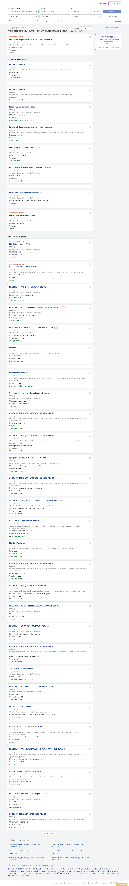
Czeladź (13, 491)
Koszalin (36, 871)
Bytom (13, 383)
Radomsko (47, 873)
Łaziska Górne (16, 762)
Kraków (44, 871)
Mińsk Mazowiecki (103, 871)
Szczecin (75, 873)
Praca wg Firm (94, 883)
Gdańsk (65, 869)
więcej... (83, 272)
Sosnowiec (14, 554)
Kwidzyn (53, 871)
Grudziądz (107, 869)
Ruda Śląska (15, 318)
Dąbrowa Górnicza (17, 404)
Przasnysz (38, 873)
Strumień (14, 255)
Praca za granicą (81, 883)
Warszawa (101, 873)
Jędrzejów (14, 871)
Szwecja (84, 873)
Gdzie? (73, 8)
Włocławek (111, 873)
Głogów (81, 869)
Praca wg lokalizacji (57, 883)
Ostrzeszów (12, 873)
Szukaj (113, 11)
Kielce (28, 871)
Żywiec (13, 804)
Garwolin (57, 869)
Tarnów (92, 873)
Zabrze (13, 717)
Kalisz (22, 871)
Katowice (14, 50)
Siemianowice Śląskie (18, 533)
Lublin (78, 871)
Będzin (13, 426)
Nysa (114, 871)
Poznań (28, 873)
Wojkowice (14, 448)
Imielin (13, 677)
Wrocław (11, 875)
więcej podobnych (49, 833)
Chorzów (14, 298)
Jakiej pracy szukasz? (15, 8)
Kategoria (43, 8)
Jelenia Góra (117, 869)
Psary (13, 659)
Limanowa (70, 871)
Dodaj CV (108, 43)
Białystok (28, 869)
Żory (26, 875)
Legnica (61, 871)
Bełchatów (11, 869)
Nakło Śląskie (15, 697)
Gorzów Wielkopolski (94, 869)
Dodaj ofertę (115, 3)
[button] (90, 37)
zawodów (118, 21)
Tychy (13, 358)
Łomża (86, 871)
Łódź (92, 871)
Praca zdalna (70, 883)
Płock (20, 873)
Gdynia (74, 869)
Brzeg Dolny (40, 869)
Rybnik (13, 825)
